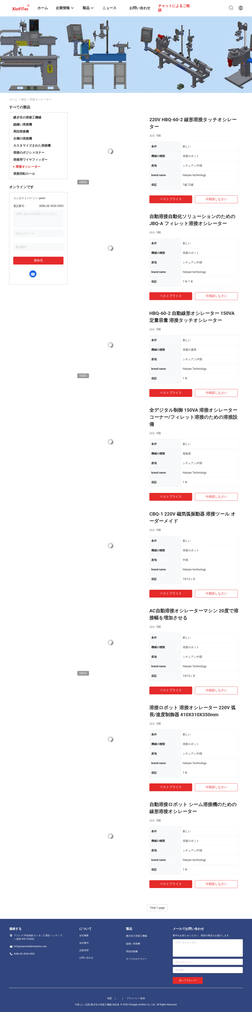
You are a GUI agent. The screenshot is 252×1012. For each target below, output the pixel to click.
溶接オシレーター (28, 166)
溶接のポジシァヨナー (28, 152)
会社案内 (84, 943)
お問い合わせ (86, 957)
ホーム (13, 99)
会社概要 (84, 935)
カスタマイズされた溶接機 (32, 145)
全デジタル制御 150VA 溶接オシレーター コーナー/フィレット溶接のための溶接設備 (193, 417)
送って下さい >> (187, 980)
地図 (109, 998)
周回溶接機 (21, 131)
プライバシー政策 (135, 998)
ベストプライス (171, 199)
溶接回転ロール (24, 173)
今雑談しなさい (216, 199)
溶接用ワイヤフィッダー (30, 159)
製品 (23, 99)
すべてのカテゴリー (136, 959)
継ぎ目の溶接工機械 (27, 117)
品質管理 (84, 950)
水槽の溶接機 (22, 138)
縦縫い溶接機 (22, 124)
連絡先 (38, 260)
